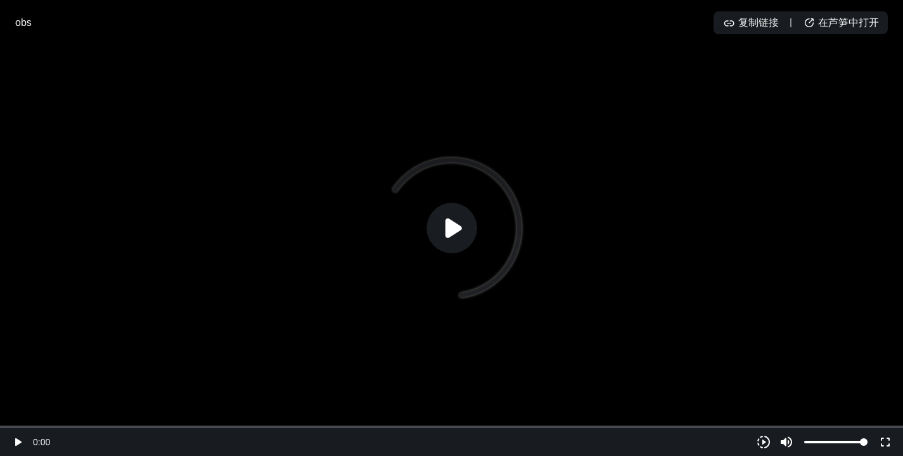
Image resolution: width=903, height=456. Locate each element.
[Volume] (836, 442)
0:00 (41, 442)
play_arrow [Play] (17, 442)
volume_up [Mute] (786, 442)
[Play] (451, 228)
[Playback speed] (763, 442)
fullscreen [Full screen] (885, 442)
